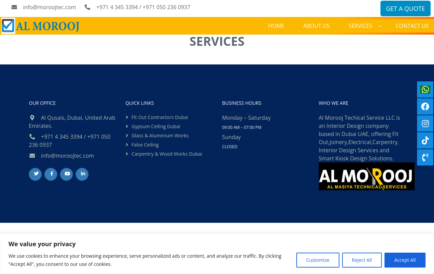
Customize (317, 260)
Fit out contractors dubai (160, 117)
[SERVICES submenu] (380, 25)
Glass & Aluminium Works (160, 135)
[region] (217, 254)
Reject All (362, 260)
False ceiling (145, 144)
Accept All (405, 260)
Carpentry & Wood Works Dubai (167, 154)
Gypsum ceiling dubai (156, 126)
